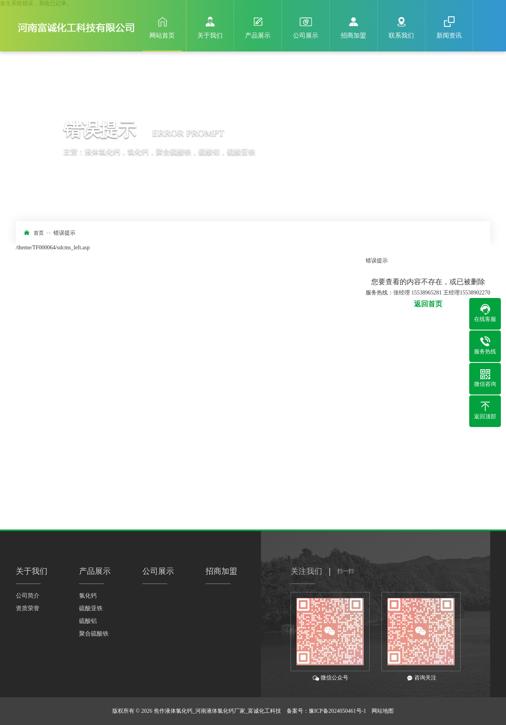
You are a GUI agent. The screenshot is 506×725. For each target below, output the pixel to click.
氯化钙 (88, 595)
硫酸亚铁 (91, 608)
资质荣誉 (28, 608)
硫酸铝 (88, 621)
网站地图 (383, 711)
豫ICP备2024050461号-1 (337, 711)
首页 (39, 233)
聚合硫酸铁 (94, 633)
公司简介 (28, 595)
